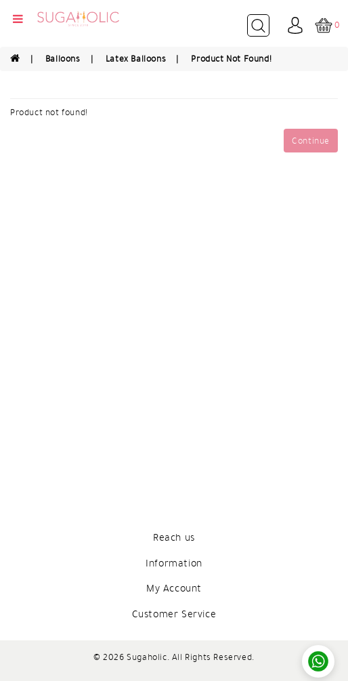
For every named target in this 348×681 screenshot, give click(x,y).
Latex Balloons (136, 59)
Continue (311, 141)
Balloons (63, 59)
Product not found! (231, 59)
